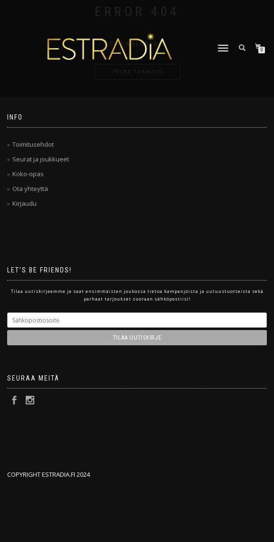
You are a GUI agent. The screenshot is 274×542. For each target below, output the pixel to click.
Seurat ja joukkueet (40, 159)
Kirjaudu (24, 203)
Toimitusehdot (33, 144)
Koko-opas (28, 174)
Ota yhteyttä (30, 188)
